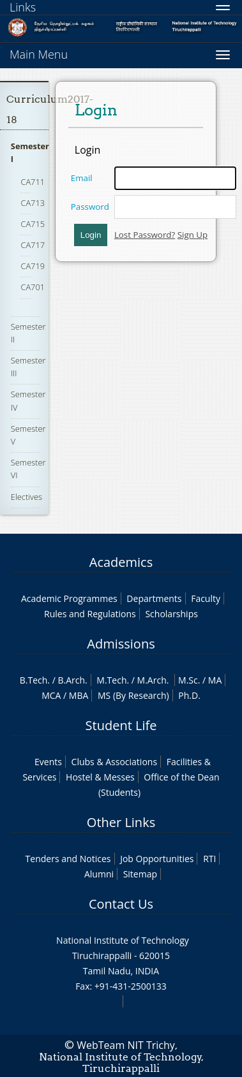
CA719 (32, 266)
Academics (121, 562)
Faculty (205, 598)
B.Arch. (72, 680)
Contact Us (121, 903)
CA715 (32, 224)
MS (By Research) (133, 695)
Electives (26, 496)
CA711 (32, 181)
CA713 (32, 203)
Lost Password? (144, 234)
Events (48, 762)
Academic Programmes (69, 598)
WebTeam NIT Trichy (126, 1045)
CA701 (32, 287)
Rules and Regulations (90, 614)
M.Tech (111, 680)
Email (82, 178)
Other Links (121, 822)
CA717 (32, 245)
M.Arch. (153, 680)
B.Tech (34, 680)
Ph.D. (189, 695)
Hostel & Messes (100, 777)
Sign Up (193, 234)
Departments (153, 598)
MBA (79, 695)
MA (215, 680)
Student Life (121, 725)
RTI (209, 859)
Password (90, 206)
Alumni (99, 874)
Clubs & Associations (115, 762)
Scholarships (171, 614)
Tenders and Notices (68, 859)
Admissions (121, 643)
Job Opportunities (156, 859)
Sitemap (140, 874)
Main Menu (39, 54)
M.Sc (188, 680)
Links (23, 7)
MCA (51, 695)
